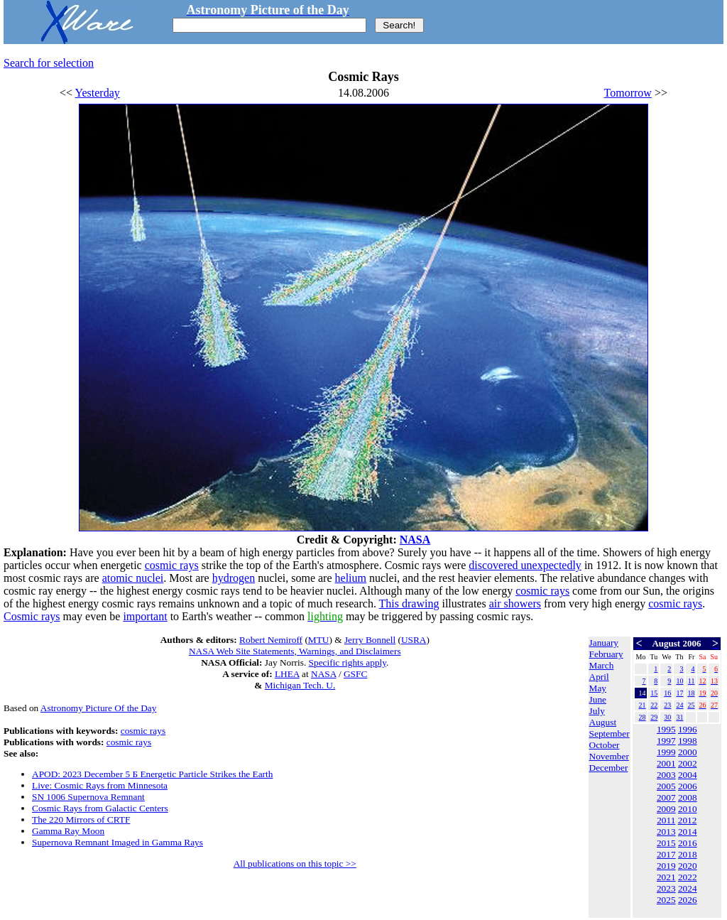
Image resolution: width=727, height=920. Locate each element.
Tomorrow (628, 93)
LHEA (287, 674)
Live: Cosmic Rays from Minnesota (100, 785)
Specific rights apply (347, 662)
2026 (687, 899)
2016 (687, 843)
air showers (515, 603)
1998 (687, 740)
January (603, 642)
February (606, 654)
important (145, 616)
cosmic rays (172, 565)
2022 (687, 877)
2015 (666, 843)
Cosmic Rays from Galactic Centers (100, 808)
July (597, 710)
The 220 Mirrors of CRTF (81, 819)
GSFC (355, 674)
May (597, 688)
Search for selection (49, 63)
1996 (687, 729)
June (597, 699)
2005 (666, 786)
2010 (687, 808)
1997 (666, 740)
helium (350, 578)
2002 (687, 763)
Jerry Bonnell (369, 639)
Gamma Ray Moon (68, 831)
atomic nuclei (133, 578)
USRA (414, 639)
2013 (666, 831)
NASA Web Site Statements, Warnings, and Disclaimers (295, 651)
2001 (666, 763)
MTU (318, 639)
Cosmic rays (32, 616)
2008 (687, 797)
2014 (687, 831)
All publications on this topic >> (295, 863)
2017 (666, 854)
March (601, 665)
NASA (415, 540)
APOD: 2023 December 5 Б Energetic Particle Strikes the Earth (152, 774)
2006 (687, 786)
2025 (666, 899)
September (609, 733)
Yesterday (97, 93)
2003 (666, 774)
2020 (687, 865)
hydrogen (233, 578)
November (609, 756)
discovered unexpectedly (525, 565)
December (608, 767)
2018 (687, 854)
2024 (687, 888)
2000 (687, 752)
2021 (666, 877)
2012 (687, 820)
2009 (666, 808)
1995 (666, 729)
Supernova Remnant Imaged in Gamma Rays (117, 842)
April (599, 676)
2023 (666, 888)
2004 (687, 774)
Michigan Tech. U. (300, 685)
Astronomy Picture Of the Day (98, 708)
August (603, 722)
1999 (666, 752)
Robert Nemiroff (270, 639)
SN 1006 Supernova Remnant (88, 796)
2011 (666, 820)
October (604, 745)
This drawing (409, 603)
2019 (666, 865)
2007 (666, 797)
